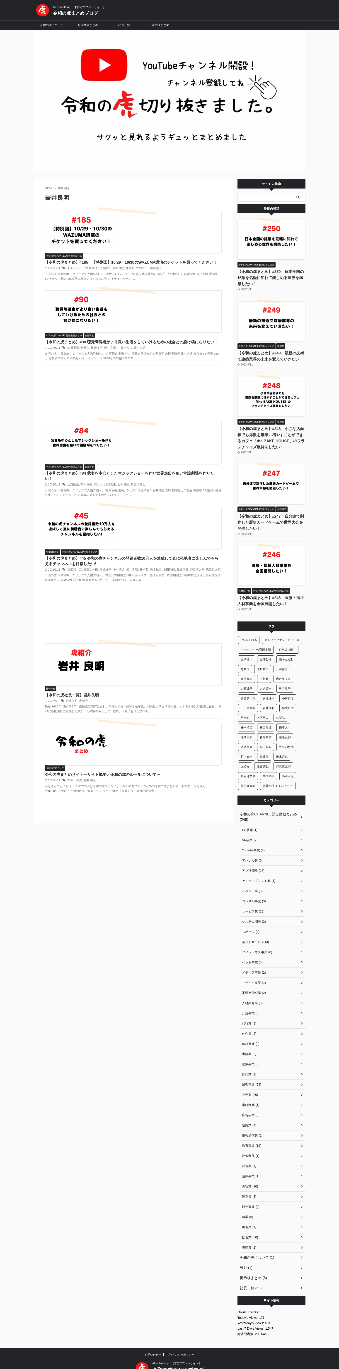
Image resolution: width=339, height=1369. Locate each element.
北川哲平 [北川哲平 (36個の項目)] (263, 657)
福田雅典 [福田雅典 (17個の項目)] (265, 734)
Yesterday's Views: (251, 1305)
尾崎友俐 (166, 285)
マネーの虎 (145, 594)
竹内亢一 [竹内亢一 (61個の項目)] (246, 744)
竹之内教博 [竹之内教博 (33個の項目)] (286, 734)
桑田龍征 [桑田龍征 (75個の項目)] (265, 715)
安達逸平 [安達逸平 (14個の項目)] (268, 686)
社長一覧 (124, 25)
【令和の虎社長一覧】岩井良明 (141, 533)
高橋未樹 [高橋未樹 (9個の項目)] (268, 764)
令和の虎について (51, 25)
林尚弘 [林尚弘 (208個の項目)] (280, 705)
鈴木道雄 (206, 285)
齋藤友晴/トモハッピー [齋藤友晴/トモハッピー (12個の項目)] (278, 773)
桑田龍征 (128, 445)
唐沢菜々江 (145, 440)
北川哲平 (173, 232)
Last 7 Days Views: (251, 1311)
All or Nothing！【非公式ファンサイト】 (176, 1345)
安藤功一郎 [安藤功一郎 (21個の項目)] (248, 686)
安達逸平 (174, 440)
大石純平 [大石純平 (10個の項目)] (246, 676)
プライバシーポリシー (180, 1337)
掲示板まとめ (160, 25)
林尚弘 (197, 232)
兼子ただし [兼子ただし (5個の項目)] (286, 647)
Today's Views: (248, 1300)
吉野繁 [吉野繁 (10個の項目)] (264, 666)
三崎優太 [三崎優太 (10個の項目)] (246, 647)
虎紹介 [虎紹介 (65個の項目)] (245, 754)
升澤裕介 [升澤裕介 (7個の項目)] (282, 657)
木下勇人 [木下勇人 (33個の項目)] (263, 705)
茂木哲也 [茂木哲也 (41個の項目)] (282, 744)
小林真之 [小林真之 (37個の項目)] (288, 686)
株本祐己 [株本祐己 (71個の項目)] (246, 715)
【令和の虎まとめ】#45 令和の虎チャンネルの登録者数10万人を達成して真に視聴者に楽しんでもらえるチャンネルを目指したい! (169, 429)
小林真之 (186, 440)
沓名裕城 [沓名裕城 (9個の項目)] (265, 725)
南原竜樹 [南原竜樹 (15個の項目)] (246, 666)
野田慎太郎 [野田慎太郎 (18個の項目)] (283, 754)
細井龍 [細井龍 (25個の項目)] (264, 744)
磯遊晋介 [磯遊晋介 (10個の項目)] (246, 734)
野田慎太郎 (155, 445)
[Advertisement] (133, 335)
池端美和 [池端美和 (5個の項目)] (246, 725)
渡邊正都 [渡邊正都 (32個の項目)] (285, 725)
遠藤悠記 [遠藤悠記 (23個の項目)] (263, 754)
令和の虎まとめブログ (75, 13)
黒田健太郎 (170, 445)
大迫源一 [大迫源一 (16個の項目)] (265, 676)
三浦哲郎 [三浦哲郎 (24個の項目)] (265, 647)
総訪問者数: (246, 1316)
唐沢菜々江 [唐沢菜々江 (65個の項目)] (283, 666)
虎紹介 (154, 539)
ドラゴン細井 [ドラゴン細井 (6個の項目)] (287, 637)
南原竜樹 (144, 285)
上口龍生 (144, 385)
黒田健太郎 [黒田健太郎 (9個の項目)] (248, 773)
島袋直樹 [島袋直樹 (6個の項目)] (288, 696)
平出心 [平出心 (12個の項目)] (245, 705)
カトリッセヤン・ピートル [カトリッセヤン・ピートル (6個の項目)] (282, 627)
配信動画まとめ (87, 25)
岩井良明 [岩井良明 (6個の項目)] (268, 696)
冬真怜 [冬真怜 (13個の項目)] (245, 657)
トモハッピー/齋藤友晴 (153, 232)
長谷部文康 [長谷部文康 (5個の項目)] (248, 764)
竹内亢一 (208, 232)
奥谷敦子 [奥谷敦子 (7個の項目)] (285, 676)
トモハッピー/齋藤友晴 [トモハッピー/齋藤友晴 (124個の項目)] (256, 637)
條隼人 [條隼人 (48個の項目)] (283, 715)
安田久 (155, 285)
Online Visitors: (248, 1294)
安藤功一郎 (160, 440)
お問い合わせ (153, 1337)
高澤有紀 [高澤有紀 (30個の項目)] (288, 764)
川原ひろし (192, 285)
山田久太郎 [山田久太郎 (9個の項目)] (248, 696)
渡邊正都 (141, 445)
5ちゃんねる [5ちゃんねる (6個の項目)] (249, 627)
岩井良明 (185, 232)
